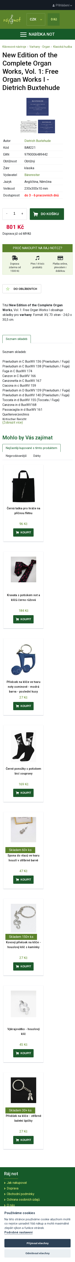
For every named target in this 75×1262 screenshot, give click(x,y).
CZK (36, 19)
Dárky (37, 456)
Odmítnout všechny (37, 1253)
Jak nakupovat (17, 1183)
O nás (11, 1205)
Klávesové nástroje (14, 46)
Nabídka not (37, 34)
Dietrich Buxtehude (37, 141)
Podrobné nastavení (18, 1232)
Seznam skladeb (16, 339)
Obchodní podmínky (20, 1194)
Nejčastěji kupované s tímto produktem (31, 448)
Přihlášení (62, 5)
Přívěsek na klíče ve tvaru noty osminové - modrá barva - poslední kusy (23, 686)
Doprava (12, 1188)
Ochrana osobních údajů (23, 1199)
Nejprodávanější (16, 456)
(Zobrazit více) (12, 422)
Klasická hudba (62, 46)
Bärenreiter (32, 175)
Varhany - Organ (39, 46)
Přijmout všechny (38, 1243)
